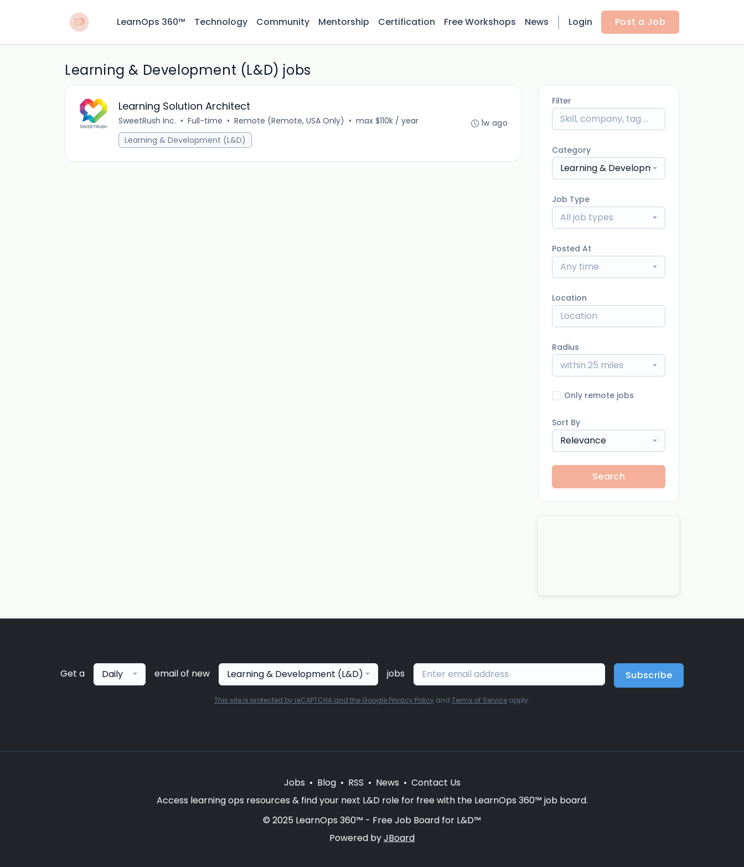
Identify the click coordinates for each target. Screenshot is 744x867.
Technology (220, 22)
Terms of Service (479, 700)
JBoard (399, 838)
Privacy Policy (411, 700)
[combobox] (608, 168)
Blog (326, 782)
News (537, 22)
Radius (565, 347)
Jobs (294, 782)
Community (282, 22)
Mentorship (343, 22)
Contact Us (436, 782)
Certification (406, 22)
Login (580, 22)
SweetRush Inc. (147, 120)
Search (608, 476)
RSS (356, 782)
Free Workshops (480, 22)
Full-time (205, 120)
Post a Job (640, 22)
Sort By (566, 422)
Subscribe (649, 675)
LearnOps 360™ (151, 22)
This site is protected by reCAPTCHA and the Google (301, 700)
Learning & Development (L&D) (185, 140)
